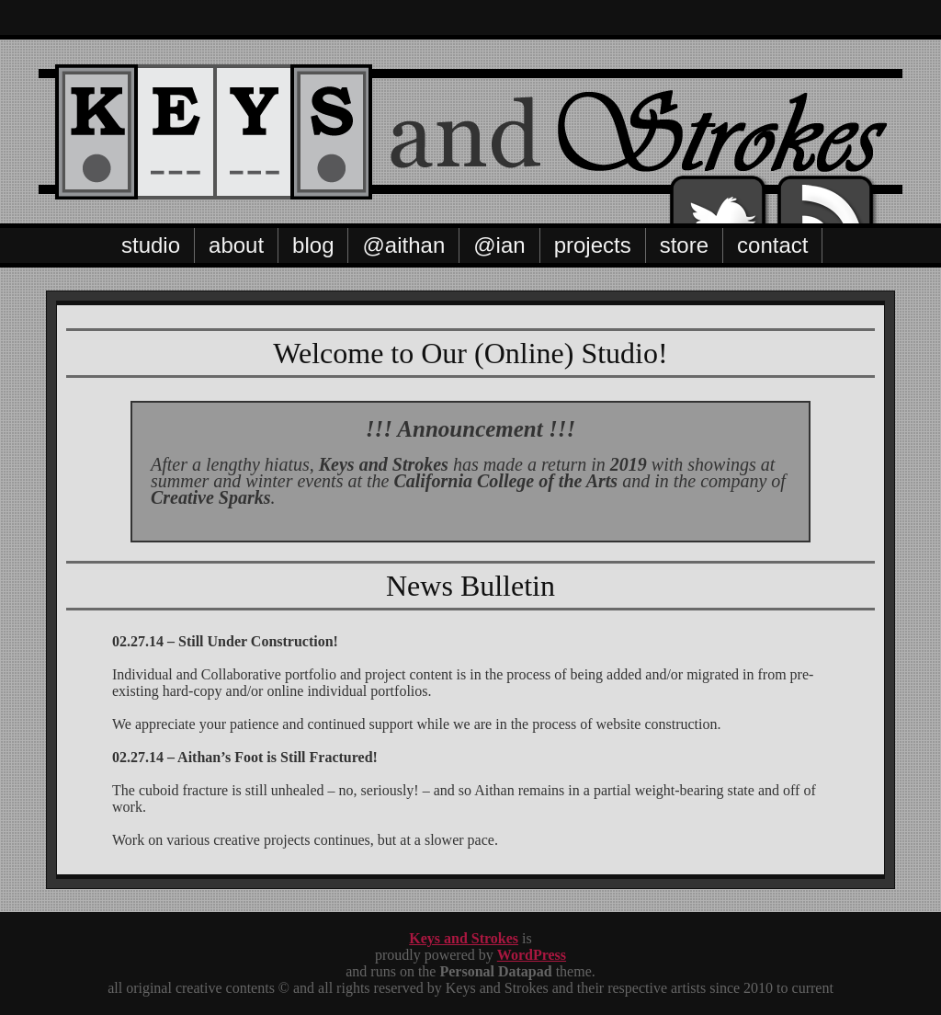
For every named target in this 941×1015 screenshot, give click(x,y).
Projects (592, 245)
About (236, 245)
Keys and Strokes (463, 938)
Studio (150, 245)
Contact (772, 245)
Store (684, 245)
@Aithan (403, 245)
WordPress (531, 955)
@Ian (499, 245)
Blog (313, 245)
